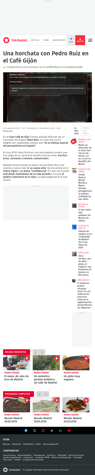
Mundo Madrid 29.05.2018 (46, 404)
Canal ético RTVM (42, 457)
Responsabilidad (24, 455)
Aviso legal (7, 460)
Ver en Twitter (34, 431)
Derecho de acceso (76, 455)
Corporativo (11, 451)
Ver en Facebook (25, 431)
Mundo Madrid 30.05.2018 (75, 404)
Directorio (51, 455)
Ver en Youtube (69, 430)
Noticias (35, 40)
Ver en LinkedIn (60, 430)
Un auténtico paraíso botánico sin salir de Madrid (46, 362)
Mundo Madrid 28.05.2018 (16, 404)
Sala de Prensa (9, 455)
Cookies (17, 460)
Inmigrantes (83, 280)
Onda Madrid (58, 40)
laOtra (38, 444)
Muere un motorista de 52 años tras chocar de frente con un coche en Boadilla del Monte (74, 140)
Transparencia (39, 455)
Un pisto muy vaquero (75, 362)
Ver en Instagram (43, 430)
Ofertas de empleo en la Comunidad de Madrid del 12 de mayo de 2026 (74, 227)
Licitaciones (28, 457)
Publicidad (61, 455)
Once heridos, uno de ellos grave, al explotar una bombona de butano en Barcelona (74, 254)
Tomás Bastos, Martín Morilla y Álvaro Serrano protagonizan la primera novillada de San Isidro (74, 170)
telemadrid (11, 469)
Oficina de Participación (61, 457)
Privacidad (77, 457)
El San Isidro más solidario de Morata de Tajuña (74, 205)
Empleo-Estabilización (12, 457)
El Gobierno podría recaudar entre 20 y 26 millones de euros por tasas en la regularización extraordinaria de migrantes (74, 280)
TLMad (46, 40)
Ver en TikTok (51, 431)
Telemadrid (16, 444)
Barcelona (83, 253)
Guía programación (51, 444)
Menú (90, 40)
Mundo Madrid (11, 373)
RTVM (6, 439)
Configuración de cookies (33, 460)
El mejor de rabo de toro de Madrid (16, 362)
